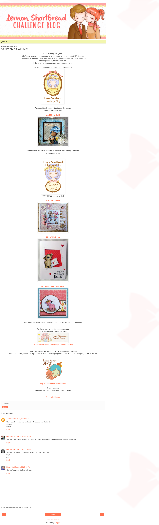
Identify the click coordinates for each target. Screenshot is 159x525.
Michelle (9, 436)
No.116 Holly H (53, 115)
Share (5, 407)
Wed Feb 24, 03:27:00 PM (21, 467)
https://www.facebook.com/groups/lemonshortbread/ (53, 344)
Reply (8, 429)
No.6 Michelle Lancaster (53, 286)
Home (53, 514)
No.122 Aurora (53, 201)
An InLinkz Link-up (53, 397)
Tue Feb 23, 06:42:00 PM (22, 436)
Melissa (9, 449)
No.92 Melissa (53, 237)
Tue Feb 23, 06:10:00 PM (21, 419)
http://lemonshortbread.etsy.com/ (53, 384)
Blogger (57, 523)
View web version (53, 519)
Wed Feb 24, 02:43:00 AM (22, 449)
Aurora (9, 419)
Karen (8, 467)
